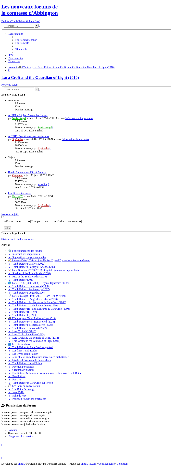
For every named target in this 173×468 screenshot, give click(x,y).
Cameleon (17, 175)
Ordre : (69, 221)
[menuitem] (26, 39)
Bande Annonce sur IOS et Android (27, 172)
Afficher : (17, 221)
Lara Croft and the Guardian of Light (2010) (40, 77)
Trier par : (44, 221)
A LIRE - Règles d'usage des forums (27, 115)
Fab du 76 (17, 196)
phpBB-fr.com (88, 463)
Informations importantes (79, 118)
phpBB (22, 463)
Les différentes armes (19, 193)
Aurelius (42, 184)
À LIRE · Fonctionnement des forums (28, 136)
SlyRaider (17, 139)
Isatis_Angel (19, 118)
